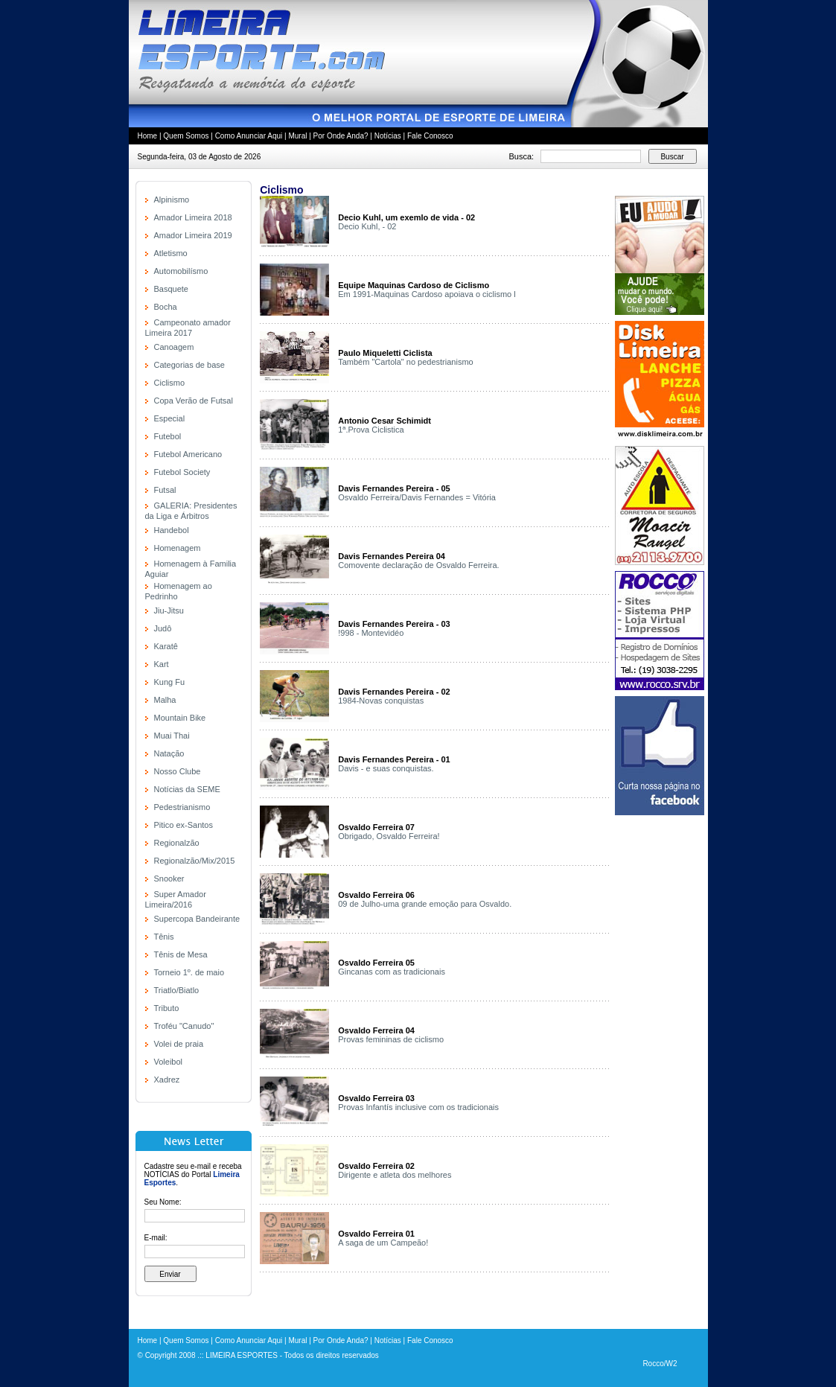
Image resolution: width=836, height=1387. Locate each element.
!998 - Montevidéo (370, 632)
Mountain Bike (180, 717)
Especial (169, 418)
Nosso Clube (177, 771)
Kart (161, 664)
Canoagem (174, 346)
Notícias (387, 136)
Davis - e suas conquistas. (385, 768)
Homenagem (177, 547)
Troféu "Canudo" (184, 1025)
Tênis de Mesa (181, 954)
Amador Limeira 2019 (193, 235)
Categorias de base (189, 364)
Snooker (169, 878)
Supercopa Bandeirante (197, 918)
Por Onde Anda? (340, 136)
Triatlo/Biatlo (177, 990)
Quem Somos (185, 136)
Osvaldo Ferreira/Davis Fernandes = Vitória (417, 497)
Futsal (165, 489)
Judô (163, 628)
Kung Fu (169, 681)
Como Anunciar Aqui (249, 136)
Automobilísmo (181, 271)
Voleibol (168, 1061)
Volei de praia (179, 1043)
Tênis (164, 936)
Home (148, 136)
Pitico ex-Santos (183, 824)
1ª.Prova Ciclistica (370, 429)
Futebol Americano (188, 454)
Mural (297, 136)
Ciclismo (169, 382)
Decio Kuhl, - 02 (367, 226)
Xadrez (167, 1079)
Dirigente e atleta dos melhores (394, 1174)
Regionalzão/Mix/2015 (194, 860)
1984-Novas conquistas (381, 700)
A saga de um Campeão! (383, 1242)
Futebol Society (182, 472)
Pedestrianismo (182, 807)
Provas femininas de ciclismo (391, 1039)
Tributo (166, 1008)
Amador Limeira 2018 (193, 217)
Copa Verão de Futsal (193, 400)
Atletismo (171, 253)
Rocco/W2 (659, 1363)
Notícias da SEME (187, 789)
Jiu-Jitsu (169, 610)
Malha (165, 699)
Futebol (168, 436)
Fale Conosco (430, 136)
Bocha (165, 306)
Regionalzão (177, 842)
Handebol (171, 530)
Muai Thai (172, 735)
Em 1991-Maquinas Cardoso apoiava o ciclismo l (426, 294)
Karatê (166, 646)
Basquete (171, 288)
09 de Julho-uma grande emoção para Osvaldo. (424, 903)
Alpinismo (172, 199)
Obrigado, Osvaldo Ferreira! (388, 836)
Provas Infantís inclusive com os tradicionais (418, 1107)
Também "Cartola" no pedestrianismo (405, 361)
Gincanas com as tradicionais (391, 971)
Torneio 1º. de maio (189, 972)
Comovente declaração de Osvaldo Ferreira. (418, 565)
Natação (169, 753)
